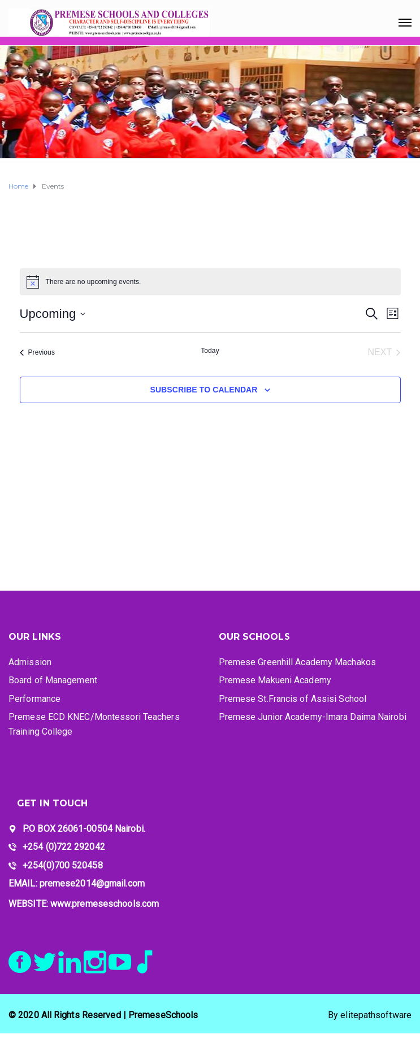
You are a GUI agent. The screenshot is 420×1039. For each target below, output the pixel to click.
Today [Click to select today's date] (210, 351)
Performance (34, 698)
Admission (29, 662)
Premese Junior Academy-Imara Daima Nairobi (312, 716)
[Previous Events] (37, 352)
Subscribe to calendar (203, 389)
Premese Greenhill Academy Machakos (297, 662)
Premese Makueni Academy (275, 680)
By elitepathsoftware (370, 1015)
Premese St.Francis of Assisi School (293, 698)
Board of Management (52, 680)
